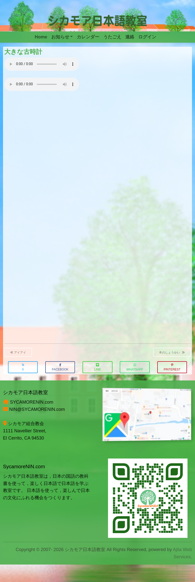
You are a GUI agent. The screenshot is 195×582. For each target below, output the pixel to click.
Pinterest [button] (172, 367)
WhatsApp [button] (134, 367)
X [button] (23, 367)
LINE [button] (97, 367)
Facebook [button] (60, 367)
